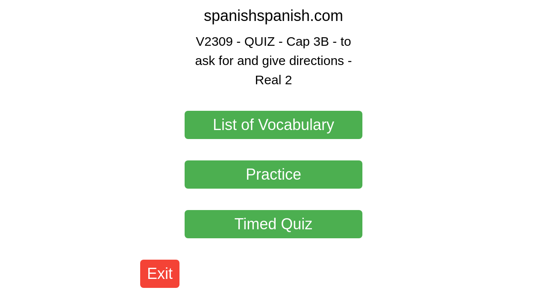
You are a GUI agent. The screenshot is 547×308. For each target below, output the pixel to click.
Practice (273, 174)
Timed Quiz (274, 224)
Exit (160, 273)
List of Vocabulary (273, 124)
